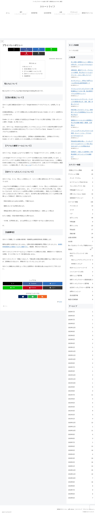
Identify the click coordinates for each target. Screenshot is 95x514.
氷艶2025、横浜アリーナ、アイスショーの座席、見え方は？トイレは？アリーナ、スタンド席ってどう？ (82, 72)
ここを (29, 161)
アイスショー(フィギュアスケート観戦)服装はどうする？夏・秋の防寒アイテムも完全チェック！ (82, 91)
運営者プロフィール (60, 509)
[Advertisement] (47, 27)
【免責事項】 (27, 72)
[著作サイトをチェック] (29, 292)
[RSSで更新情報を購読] (36, 292)
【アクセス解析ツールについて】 (33, 67)
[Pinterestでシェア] (48, 49)
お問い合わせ (70, 509)
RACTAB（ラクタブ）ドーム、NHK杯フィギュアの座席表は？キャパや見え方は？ (82, 112)
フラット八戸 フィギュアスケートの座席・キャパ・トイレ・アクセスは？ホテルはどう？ (82, 133)
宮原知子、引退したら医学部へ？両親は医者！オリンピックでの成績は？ (82, 154)
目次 (30, 59)
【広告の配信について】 (30, 65)
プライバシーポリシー (88, 509)
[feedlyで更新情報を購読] (32, 292)
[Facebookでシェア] (17, 49)
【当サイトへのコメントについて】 (33, 70)
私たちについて (28, 62)
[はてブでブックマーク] (27, 49)
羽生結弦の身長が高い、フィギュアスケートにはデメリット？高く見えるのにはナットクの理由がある (82, 144)
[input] (80, 50)
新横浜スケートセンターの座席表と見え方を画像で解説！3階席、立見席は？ (82, 123)
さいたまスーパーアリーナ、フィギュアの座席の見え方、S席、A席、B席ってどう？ (82, 102)
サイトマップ (78, 509)
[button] (58, 49)
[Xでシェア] (7, 49)
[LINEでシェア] (37, 49)
